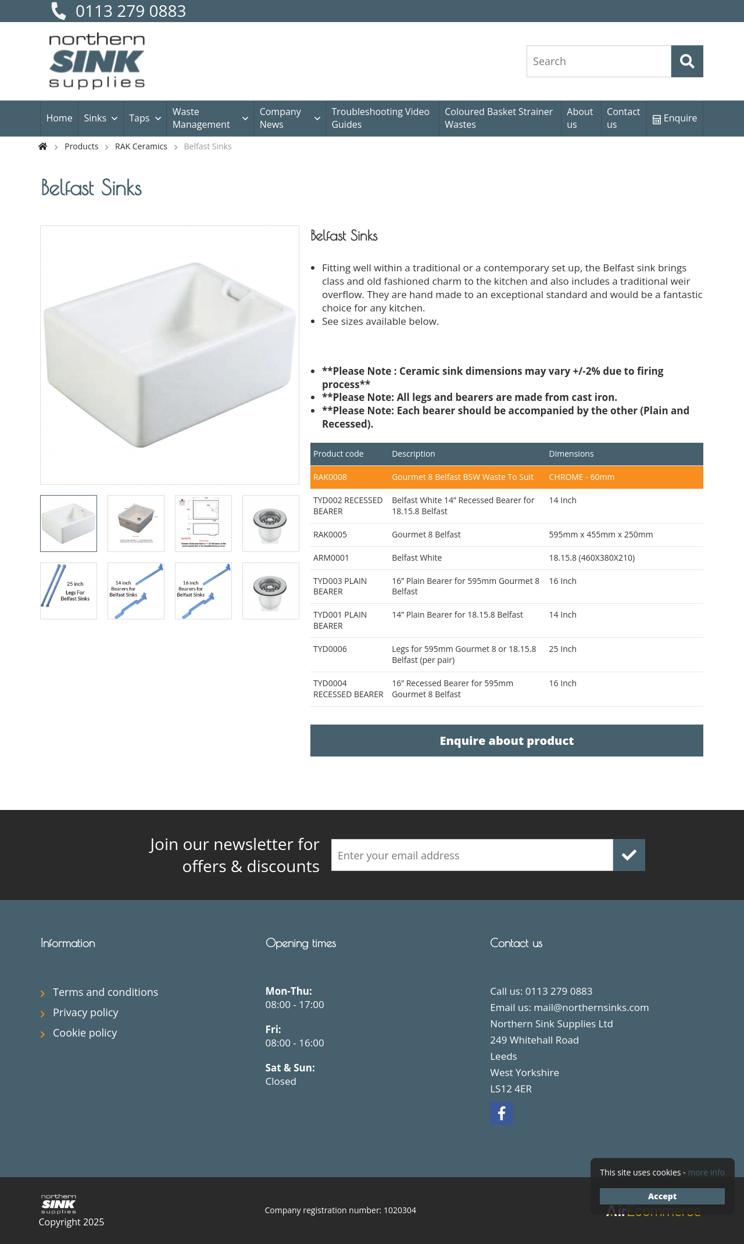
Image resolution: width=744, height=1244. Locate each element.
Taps (139, 118)
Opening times (301, 942)
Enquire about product (506, 740)
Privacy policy (86, 1012)
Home (59, 118)
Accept (662, 1196)
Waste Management (201, 118)
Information (68, 942)
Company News (280, 118)
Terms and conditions (105, 992)
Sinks (95, 118)
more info (706, 1172)
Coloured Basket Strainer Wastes (499, 118)
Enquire (675, 118)
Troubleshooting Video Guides (380, 118)
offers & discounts (209, 855)
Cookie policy (85, 1032)
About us (580, 118)
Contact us (623, 118)
